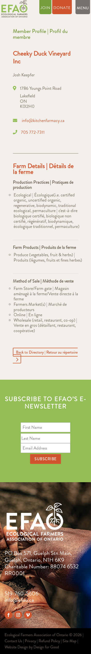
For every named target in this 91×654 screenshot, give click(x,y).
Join (45, 8)
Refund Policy (49, 641)
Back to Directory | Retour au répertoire (47, 352)
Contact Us (13, 641)
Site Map (69, 641)
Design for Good (46, 647)
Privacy (30, 641)
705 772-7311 (33, 132)
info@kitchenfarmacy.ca (43, 120)
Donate (62, 8)
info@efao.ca (19, 600)
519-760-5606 (21, 594)
